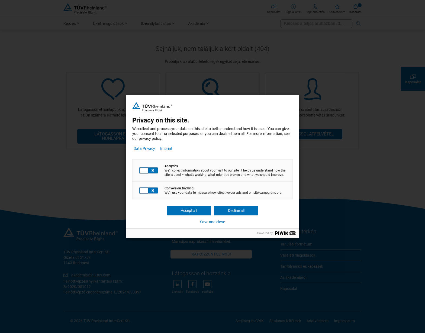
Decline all (236, 210)
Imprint (166, 148)
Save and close (212, 222)
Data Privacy (144, 148)
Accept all (189, 210)
